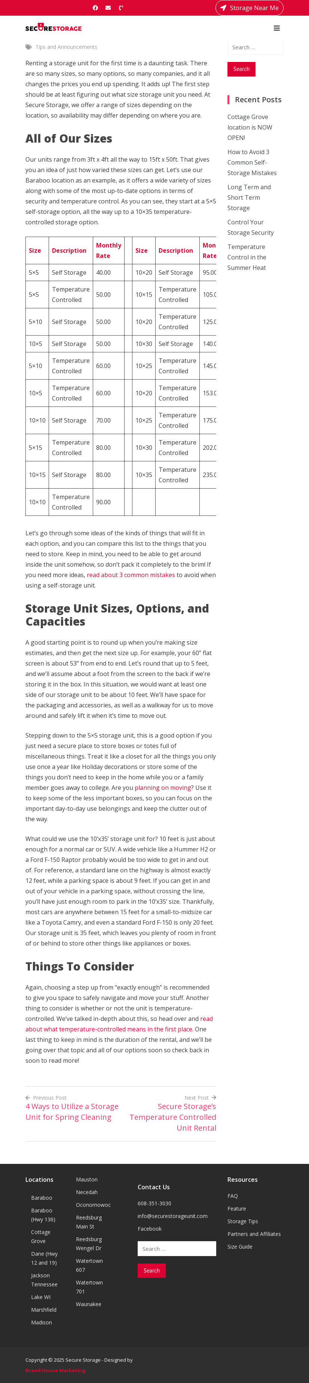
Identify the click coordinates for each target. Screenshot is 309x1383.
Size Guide (240, 1246)
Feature (236, 1208)
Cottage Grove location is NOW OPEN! (249, 127)
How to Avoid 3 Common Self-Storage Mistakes (252, 162)
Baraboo (41, 1197)
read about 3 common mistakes (131, 575)
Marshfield (43, 1309)
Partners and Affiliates (254, 1233)
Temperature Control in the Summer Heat (246, 257)
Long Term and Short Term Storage (249, 197)
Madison (41, 1322)
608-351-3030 (154, 1203)
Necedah (87, 1192)
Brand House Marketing (55, 1370)
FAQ (232, 1195)
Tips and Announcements (66, 46)
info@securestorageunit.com (173, 1216)
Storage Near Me (249, 8)
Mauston (87, 1179)
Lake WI (41, 1297)
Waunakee (88, 1304)
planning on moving (162, 788)
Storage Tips (242, 1221)
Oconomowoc (93, 1204)
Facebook (150, 1228)
